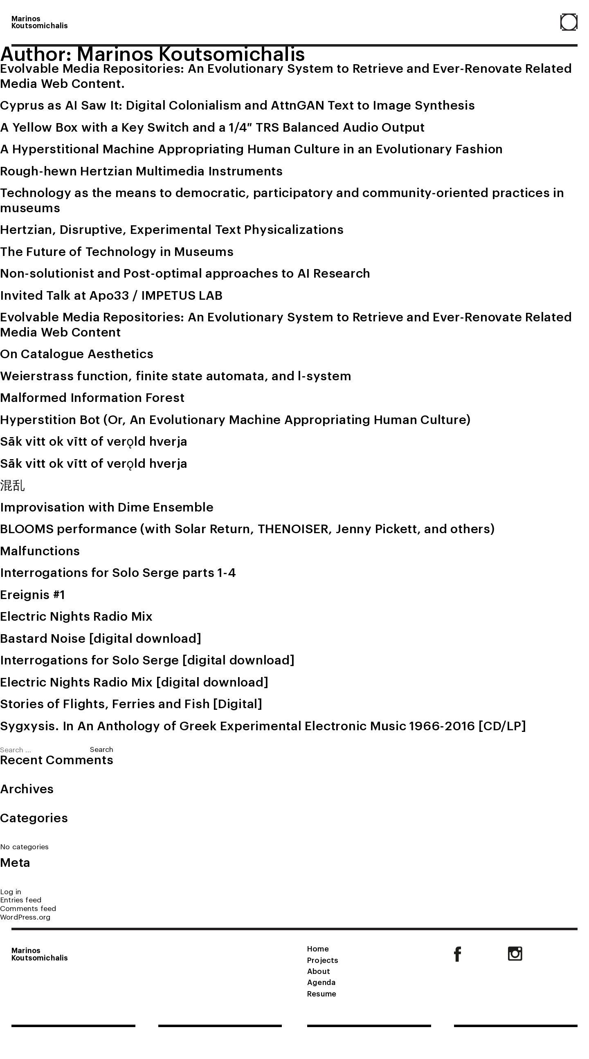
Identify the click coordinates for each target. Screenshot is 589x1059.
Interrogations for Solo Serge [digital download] (147, 659)
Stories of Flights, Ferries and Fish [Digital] (131, 703)
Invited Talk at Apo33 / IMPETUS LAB (111, 294)
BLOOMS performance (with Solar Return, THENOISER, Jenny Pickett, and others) (247, 528)
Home (318, 948)
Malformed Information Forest (92, 396)
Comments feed (28, 908)
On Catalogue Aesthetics (76, 353)
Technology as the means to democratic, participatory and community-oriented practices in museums (282, 199)
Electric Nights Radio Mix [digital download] (134, 681)
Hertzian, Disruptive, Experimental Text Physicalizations (172, 228)
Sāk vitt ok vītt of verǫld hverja (94, 440)
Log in (10, 891)
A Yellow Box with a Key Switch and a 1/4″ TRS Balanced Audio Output (212, 126)
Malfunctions (40, 550)
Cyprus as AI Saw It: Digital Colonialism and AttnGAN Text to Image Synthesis (237, 104)
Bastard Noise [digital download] (100, 637)
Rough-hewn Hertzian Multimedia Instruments (141, 170)
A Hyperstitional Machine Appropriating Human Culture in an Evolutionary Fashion (251, 148)
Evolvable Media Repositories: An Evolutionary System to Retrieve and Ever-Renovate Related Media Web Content (286, 324)
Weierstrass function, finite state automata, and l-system (175, 375)
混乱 (12, 484)
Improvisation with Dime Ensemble (107, 506)
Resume (321, 993)
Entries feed (20, 899)
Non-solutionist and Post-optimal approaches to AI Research (185, 272)
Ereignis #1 (32, 593)
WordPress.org (25, 916)
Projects (322, 959)
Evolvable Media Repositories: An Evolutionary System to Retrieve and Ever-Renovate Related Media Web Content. (286, 75)
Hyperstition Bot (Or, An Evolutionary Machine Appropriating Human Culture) (235, 418)
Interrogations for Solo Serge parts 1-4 (118, 571)
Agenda (321, 981)
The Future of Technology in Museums (117, 250)
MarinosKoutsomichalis (39, 22)
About (318, 970)
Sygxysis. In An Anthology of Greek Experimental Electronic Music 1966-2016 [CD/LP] (263, 725)
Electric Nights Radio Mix (76, 615)
